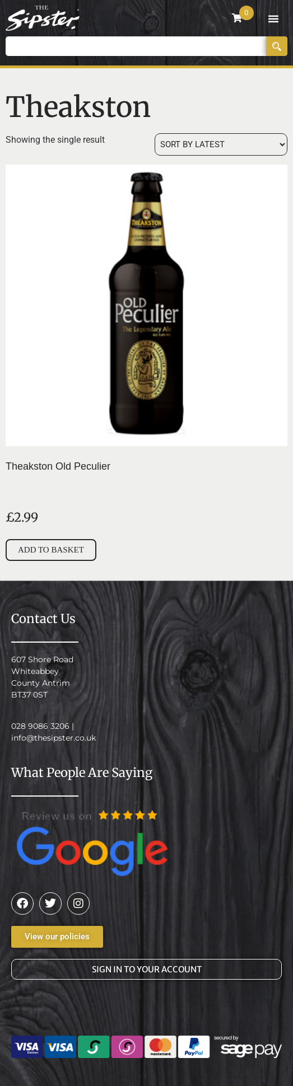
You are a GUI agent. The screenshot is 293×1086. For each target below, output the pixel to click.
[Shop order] (221, 144)
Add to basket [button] (51, 549)
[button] (273, 18)
